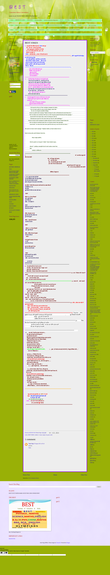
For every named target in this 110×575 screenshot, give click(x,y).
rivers (91, 401)
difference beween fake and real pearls (95, 242)
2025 (93, 133)
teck (91, 431)
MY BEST (66, 25)
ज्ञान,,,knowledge (18, 34)
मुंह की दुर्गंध (92, 458)
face (91, 275)
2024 (93, 136)
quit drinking (93, 379)
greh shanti (92, 294)
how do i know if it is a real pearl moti (95, 307)
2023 (93, 138)
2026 (93, 131)
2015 (93, 156)
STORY (92, 417)
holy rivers (92, 304)
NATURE (92, 352)
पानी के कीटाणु (93, 453)
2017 (93, 151)
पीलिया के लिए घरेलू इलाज (95, 455)
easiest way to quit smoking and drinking (94, 258)
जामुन (91, 449)
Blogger (68, 542)
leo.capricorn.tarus (94, 332)
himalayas (92, 302)
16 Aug (96, 176)
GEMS (91, 288)
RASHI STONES (94, 385)
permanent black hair (94, 369)
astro (91, 199)
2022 (93, 140)
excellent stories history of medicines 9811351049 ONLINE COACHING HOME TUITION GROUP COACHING (95, 267)
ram (91, 383)
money (91, 342)
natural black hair (94, 350)
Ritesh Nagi (94, 62)
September (95, 162)
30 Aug (96, 169)
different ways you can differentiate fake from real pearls (95, 246)
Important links (12, 185)
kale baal (92, 322)
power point (92, 375)
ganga (91, 284)
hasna (41, 434)
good (91, 292)
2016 (93, 154)
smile (51, 434)
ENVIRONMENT (94, 262)
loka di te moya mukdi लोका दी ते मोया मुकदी (14, 172)
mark (91, 338)
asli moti (92, 197)
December (95, 158)
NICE (91, 356)
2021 (93, 142)
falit (91, 277)
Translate (93, 56)
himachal (92, 300)
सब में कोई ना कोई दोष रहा (14, 167)
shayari (91, 405)
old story (92, 362)
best (91, 217)
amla (91, 193)
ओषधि (91, 444)
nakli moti (92, 348)
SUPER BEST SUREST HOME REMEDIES (14, 175)
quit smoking (93, 381)
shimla (91, 410)
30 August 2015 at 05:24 (39, 443)
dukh (91, 249)
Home (12, 20)
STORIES (92, 415)
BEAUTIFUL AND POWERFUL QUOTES (95, 213)
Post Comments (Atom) (34, 478)
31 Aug (96, 166)
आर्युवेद (91, 439)
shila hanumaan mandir (95, 407)
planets (91, 371)
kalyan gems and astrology (31, 29)
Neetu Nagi (31, 443)
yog (91, 437)
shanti (91, 403)
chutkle (36, 434)
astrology (92, 201)
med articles (41, 29)
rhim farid (92, 395)
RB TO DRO (93, 390)
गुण (91, 447)
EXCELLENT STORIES (86, 20)
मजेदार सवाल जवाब (63, 30)
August (94, 165)
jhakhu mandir (93, 316)
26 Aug (96, 174)
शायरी (91, 462)
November (95, 160)
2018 (93, 149)
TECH (61, 20)
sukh (91, 419)
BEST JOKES (31, 434)
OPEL (91, 364)
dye (91, 251)
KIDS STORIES (75, 20)
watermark (92, 435)
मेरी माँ (22, 30)
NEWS (16, 29)
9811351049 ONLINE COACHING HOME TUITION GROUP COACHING (95, 189)
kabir (91, 320)
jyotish (91, 318)
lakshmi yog (92, 328)
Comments (13, 86)
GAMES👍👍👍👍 (82, 25)
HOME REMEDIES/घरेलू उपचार (51, 20)
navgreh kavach (93, 354)
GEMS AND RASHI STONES (36, 25)
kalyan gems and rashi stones (21, 25)
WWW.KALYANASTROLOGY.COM (54, 25)
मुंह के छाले (92, 460)
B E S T (17, 7)
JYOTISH (67, 20)
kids (91, 324)
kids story (92, 326)
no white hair (93, 360)
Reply (30, 447)
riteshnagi (92, 399)
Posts (12, 84)
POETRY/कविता (38, 20)
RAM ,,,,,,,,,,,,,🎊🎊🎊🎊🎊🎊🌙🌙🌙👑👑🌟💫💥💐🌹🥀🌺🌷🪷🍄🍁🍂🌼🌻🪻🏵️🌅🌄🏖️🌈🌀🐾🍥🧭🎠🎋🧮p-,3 (14, 64)
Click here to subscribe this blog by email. (95, 44)
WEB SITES (30, 20)
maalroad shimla (93, 336)
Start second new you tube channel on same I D (14, 191)
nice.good (48, 434)
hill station (92, 298)
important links (12, 538)
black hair (92, 221)
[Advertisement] (14, 121)
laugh (44, 434)
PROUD (92, 377)
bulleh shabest (93, 225)
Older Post (84, 475)
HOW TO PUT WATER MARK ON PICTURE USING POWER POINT (95, 311)
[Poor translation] (5, 553)
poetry (91, 373)
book (91, 223)
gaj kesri (92, 281)
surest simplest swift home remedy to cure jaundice (94, 422)
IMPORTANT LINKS (20, 20)
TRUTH (92, 433)
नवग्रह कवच (92, 451)
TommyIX (58, 542)
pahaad (91, 366)
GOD (91, 290)
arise (91, 195)
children (92, 235)
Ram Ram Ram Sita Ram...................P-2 (13, 70)
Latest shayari (54, 29)
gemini (91, 286)
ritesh (91, 397)
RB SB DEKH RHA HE (95, 387)
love (91, 334)
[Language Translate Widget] (97, 52)
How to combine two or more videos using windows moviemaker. (14, 182)
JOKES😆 (73, 25)
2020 (93, 145)
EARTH (92, 255)
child (91, 232)
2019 (93, 147)
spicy (47, 29)
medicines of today (94, 340)
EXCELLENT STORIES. (93, 273)
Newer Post (26, 475)
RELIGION (92, 393)
